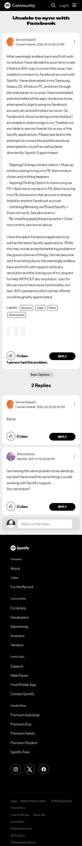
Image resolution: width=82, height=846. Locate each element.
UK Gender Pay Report (22, 842)
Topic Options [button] (39, 374)
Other (52, 308)
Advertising (19, 626)
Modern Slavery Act (21, 828)
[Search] (53, 5)
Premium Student (23, 742)
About (15, 568)
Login (40, 308)
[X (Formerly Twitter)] (29, 769)
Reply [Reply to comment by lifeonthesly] (62, 507)
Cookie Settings (20, 815)
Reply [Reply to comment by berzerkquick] (62, 356)
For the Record (21, 586)
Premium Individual (24, 714)
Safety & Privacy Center (33, 801)
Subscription (16, 315)
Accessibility (17, 821)
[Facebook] (43, 769)
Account (26, 308)
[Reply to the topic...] (45, 523)
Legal (13, 801)
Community (19, 5)
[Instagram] (15, 769)
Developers (19, 617)
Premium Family (22, 733)
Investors (17, 635)
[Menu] (74, 5)
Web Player (19, 675)
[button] (74, 42)
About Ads (39, 815)
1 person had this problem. (27, 362)
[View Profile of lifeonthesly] (26, 454)
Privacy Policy (17, 808)
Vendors (17, 645)
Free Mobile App (23, 684)
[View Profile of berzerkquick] (26, 39)
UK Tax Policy (17, 835)
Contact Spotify (22, 693)
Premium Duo (20, 724)
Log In (63, 5)
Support (16, 666)
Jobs (14, 577)
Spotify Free (19, 752)
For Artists (18, 608)
